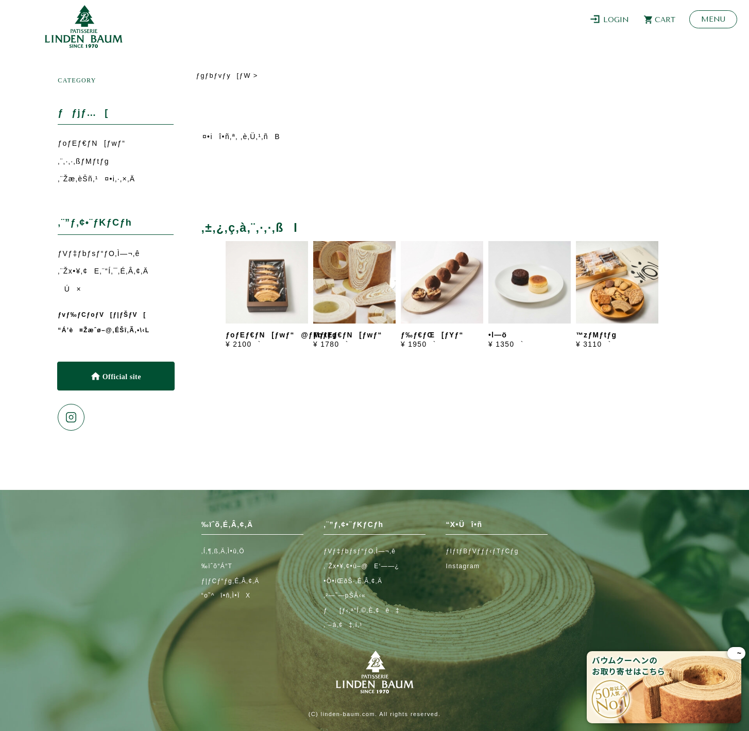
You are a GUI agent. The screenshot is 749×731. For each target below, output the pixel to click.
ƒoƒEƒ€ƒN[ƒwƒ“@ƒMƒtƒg (281, 335)
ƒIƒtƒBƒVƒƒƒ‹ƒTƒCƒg (482, 551)
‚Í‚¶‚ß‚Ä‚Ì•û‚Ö (223, 551)
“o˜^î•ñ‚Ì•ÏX (226, 595)
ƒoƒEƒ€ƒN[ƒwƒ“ (91, 143)
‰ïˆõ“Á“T (217, 566)
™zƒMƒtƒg (596, 335)
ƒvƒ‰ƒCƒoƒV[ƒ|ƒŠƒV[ (102, 314)
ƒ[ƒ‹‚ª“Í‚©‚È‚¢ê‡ (362, 610)
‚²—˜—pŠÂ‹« (345, 595)
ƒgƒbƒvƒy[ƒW (223, 75)
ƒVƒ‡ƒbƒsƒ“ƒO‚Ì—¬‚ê (99, 253)
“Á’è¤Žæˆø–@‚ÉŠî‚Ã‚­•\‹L (103, 330)
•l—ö (497, 335)
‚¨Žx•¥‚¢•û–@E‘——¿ (361, 566)
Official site (120, 377)
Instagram (463, 566)
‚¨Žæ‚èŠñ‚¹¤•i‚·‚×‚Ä (96, 179)
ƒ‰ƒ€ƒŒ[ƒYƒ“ (432, 335)
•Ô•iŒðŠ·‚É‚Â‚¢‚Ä (353, 581)
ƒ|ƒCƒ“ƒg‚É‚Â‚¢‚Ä (230, 581)
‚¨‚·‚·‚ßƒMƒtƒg (83, 161)
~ (736, 653)
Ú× (69, 289)
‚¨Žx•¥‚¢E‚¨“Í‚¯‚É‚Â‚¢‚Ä (103, 271)
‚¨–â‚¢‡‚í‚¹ (343, 624)
